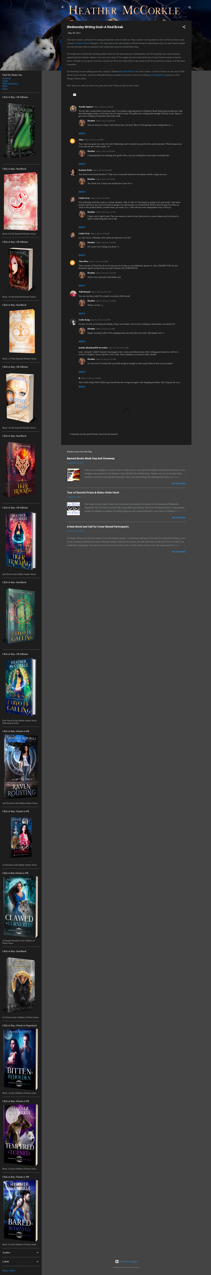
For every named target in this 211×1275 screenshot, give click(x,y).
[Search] (190, 8)
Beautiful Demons (127, 71)
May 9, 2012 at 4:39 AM (94, 140)
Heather (91, 121)
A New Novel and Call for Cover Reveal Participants (98, 526)
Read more (179, 483)
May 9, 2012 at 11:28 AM (106, 242)
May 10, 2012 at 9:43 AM (118, 348)
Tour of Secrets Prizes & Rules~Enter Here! (93, 492)
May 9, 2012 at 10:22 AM (101, 292)
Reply (82, 133)
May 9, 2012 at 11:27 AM (106, 212)
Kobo (5, 89)
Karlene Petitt (85, 170)
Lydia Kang (84, 320)
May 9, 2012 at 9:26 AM (99, 261)
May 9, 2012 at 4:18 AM (103, 107)
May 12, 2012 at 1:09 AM (91, 378)
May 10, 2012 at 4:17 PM (106, 359)
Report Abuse (8, 1270)
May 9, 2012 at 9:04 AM (100, 198)
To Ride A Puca (81, 43)
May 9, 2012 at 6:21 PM (105, 329)
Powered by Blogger (126, 1261)
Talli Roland (84, 292)
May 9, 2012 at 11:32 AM (106, 273)
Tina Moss (84, 261)
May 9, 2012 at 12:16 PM (100, 320)
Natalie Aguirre (86, 107)
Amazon (6, 78)
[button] (184, 27)
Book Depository (10, 83)
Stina (81, 139)
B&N (4, 86)
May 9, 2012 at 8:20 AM (105, 179)
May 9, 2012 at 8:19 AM (105, 151)
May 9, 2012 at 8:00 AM (102, 170)
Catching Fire (158, 75)
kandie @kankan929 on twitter (93, 347)
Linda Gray (84, 198)
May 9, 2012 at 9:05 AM (100, 233)
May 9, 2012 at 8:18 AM (105, 121)
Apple (5, 81)
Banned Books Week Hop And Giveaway (91, 458)
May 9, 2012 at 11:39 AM (106, 301)
